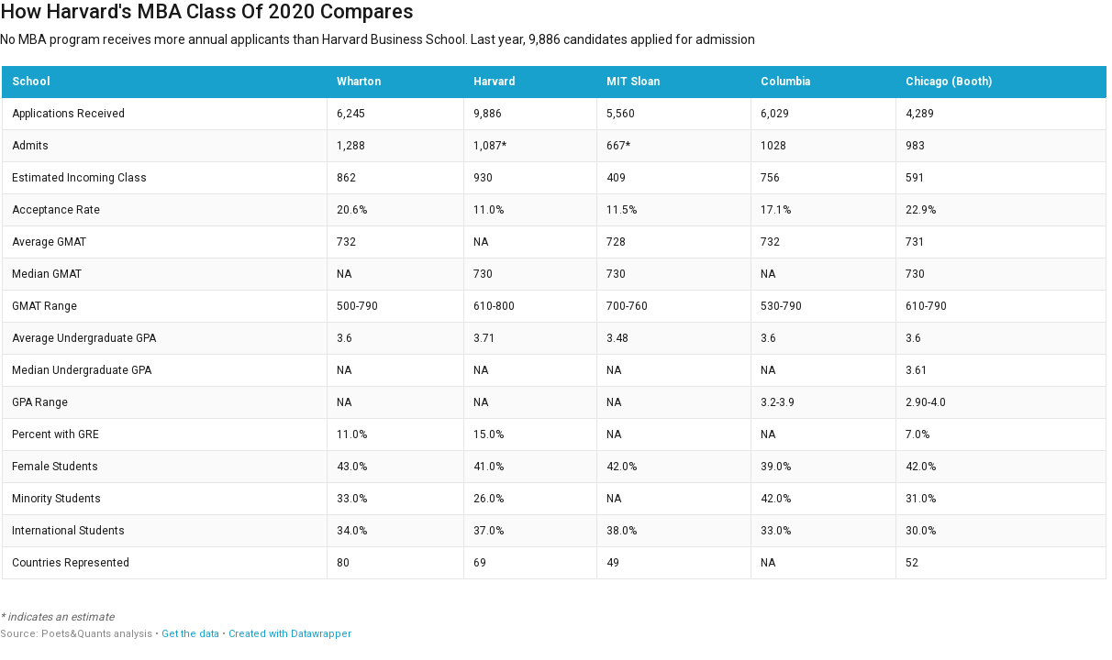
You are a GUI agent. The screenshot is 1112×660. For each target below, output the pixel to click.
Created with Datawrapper (289, 634)
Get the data (190, 634)
